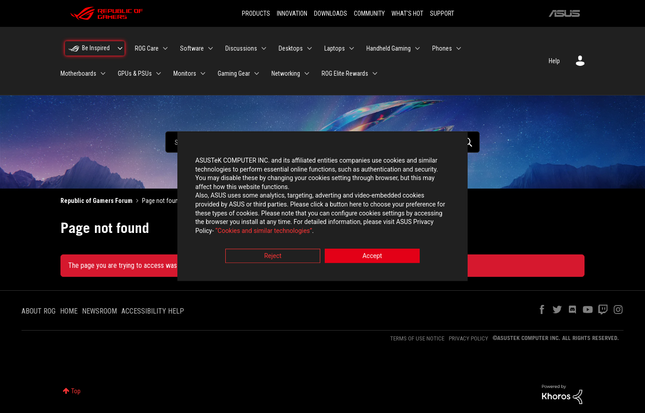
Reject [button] (273, 256)
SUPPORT (442, 13)
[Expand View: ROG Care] (165, 48)
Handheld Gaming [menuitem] (388, 48)
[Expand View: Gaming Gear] (256, 73)
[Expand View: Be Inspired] (120, 48)
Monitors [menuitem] (184, 73)
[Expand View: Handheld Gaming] (417, 48)
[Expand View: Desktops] (309, 48)
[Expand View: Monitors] (202, 73)
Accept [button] (372, 256)
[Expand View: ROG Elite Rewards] (374, 73)
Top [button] (76, 391)
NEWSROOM (99, 311)
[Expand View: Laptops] (351, 48)
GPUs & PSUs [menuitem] (135, 73)
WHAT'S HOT (407, 13)
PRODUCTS (256, 13)
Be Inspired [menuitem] (96, 48)
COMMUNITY (369, 13)
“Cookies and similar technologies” (263, 230)
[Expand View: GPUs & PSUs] (158, 73)
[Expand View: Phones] (458, 48)
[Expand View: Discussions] (263, 48)
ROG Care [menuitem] (147, 48)
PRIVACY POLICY (468, 338)
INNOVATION (292, 13)
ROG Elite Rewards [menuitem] (345, 73)
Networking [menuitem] (285, 73)
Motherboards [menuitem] (78, 73)
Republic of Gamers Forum (96, 200)
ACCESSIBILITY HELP (152, 311)
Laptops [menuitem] (334, 48)
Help (554, 61)
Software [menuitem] (192, 48)
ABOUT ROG (39, 311)
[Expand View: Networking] (306, 73)
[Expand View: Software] (210, 48)
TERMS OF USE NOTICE (417, 338)
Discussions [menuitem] (241, 48)
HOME (68, 311)
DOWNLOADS (330, 13)
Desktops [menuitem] (291, 48)
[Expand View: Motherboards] (103, 73)
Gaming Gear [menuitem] (234, 73)
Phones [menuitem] (442, 48)
